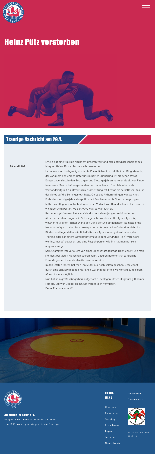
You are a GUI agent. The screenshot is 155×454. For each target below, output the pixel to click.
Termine (110, 437)
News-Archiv (112, 443)
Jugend (109, 431)
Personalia (111, 413)
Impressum (134, 393)
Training (110, 419)
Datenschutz (135, 399)
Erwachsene (112, 425)
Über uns (110, 407)
